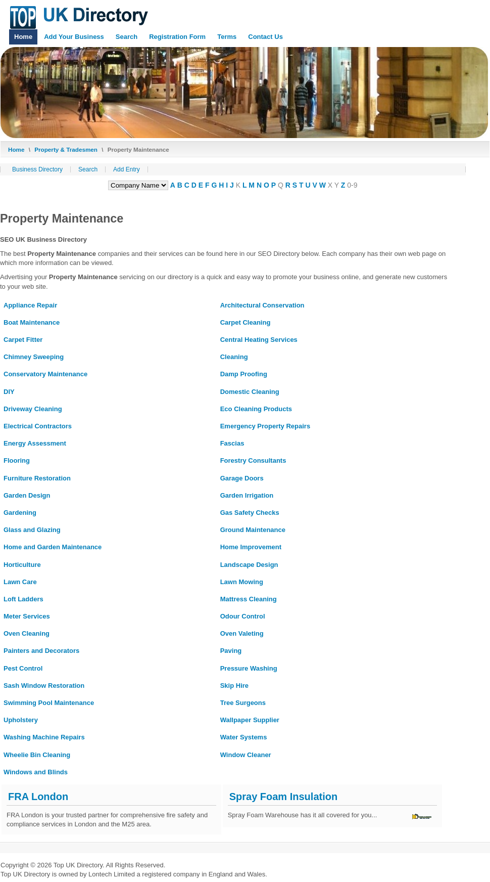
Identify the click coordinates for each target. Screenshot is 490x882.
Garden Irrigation (246, 495)
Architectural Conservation (262, 305)
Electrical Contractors (38, 426)
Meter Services (27, 616)
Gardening (20, 512)
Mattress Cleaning (248, 599)
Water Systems (243, 737)
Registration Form (177, 36)
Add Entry (126, 169)
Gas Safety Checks (249, 512)
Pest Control (23, 668)
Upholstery (21, 720)
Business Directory (37, 169)
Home (23, 36)
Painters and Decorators (41, 650)
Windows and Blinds (36, 772)
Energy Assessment (35, 443)
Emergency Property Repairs (265, 426)
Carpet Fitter (23, 339)
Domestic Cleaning (249, 391)
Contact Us (265, 36)
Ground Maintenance (252, 530)
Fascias (232, 443)
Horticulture (22, 564)
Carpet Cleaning (245, 322)
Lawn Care (20, 582)
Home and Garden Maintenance (53, 547)
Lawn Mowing (241, 582)
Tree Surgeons (243, 703)
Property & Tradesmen (65, 149)
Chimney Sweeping (34, 357)
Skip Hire (234, 685)
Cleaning (234, 357)
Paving (231, 650)
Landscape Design (249, 564)
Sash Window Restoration (44, 685)
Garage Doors (242, 478)
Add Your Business (74, 36)
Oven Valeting (242, 633)
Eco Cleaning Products (256, 409)
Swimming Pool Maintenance (49, 703)
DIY (9, 391)
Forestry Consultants (253, 460)
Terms (226, 36)
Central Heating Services (259, 339)
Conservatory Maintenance (45, 374)
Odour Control (242, 616)
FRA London (38, 796)
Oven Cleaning (27, 633)
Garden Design (27, 495)
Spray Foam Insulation (283, 796)
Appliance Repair (30, 305)
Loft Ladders (23, 599)
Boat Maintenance (32, 322)
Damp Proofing (243, 374)
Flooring (17, 460)
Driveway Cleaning (33, 409)
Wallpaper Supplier (249, 720)
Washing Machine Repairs (44, 737)
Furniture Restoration (37, 478)
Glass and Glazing (32, 530)
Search (126, 36)
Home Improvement (250, 547)
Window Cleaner (245, 755)
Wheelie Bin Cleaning (37, 755)
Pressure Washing (248, 668)
